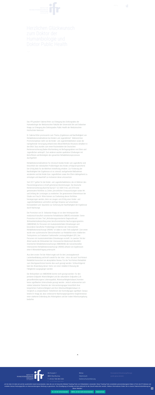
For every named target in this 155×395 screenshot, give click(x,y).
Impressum (83, 376)
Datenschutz (100, 392)
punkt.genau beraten (117, 376)
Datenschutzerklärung (87, 379)
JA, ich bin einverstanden (60, 392)
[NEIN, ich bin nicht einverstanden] (152, 388)
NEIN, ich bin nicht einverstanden (82, 392)
